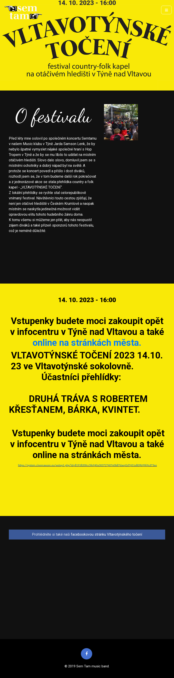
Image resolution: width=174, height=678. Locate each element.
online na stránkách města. (87, 342)
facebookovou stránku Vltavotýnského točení (106, 534)
